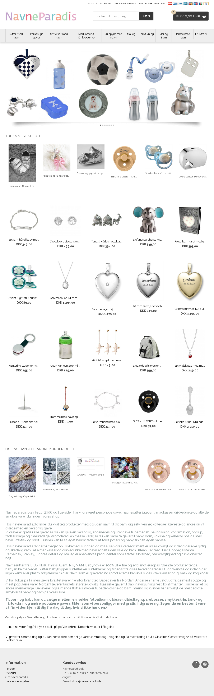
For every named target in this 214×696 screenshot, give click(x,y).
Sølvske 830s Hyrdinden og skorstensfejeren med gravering (190, 421)
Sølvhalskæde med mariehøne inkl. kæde (190, 365)
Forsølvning (146, 34)
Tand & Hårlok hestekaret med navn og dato (107, 241)
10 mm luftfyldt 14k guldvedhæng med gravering (190, 308)
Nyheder (105, 3)
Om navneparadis (125, 3)
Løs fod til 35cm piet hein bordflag (24, 421)
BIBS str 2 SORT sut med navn (148, 421)
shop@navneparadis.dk (86, 681)
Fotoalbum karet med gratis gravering (190, 241)
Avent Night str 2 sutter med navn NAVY (24, 298)
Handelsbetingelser (152, 3)
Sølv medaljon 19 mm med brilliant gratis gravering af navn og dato (107, 309)
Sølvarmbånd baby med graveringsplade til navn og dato (24, 239)
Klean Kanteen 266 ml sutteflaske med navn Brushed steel (65, 365)
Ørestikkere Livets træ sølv (65, 241)
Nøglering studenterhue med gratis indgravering (24, 365)
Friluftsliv (201, 34)
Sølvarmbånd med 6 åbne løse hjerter (107, 421)
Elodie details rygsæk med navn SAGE (148, 365)
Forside (93, 3)
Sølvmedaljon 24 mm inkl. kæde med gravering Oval (65, 298)
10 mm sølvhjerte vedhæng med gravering (148, 306)
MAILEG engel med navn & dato (107, 360)
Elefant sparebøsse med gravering (148, 239)
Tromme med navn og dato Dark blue (65, 416)
